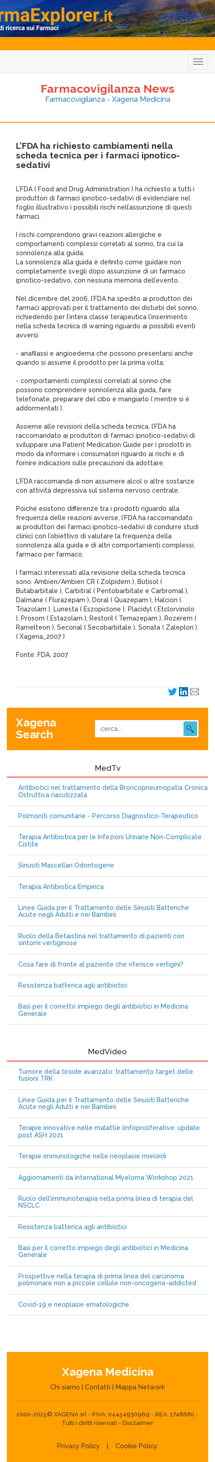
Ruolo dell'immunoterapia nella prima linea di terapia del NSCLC (105, 1202)
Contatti (97, 1387)
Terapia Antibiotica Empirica (61, 887)
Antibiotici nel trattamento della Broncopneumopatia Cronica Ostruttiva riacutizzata (113, 791)
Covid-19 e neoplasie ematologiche (73, 1304)
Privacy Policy (78, 1446)
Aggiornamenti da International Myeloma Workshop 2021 (106, 1177)
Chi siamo (65, 1387)
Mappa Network (140, 1387)
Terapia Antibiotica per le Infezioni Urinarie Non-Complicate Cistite (110, 840)
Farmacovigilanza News (107, 88)
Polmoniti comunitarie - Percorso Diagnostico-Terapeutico (108, 816)
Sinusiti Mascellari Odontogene (66, 865)
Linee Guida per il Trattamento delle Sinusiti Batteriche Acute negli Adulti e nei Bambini (103, 911)
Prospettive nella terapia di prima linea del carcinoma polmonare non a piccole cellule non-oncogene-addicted (107, 1280)
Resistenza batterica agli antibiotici (72, 985)
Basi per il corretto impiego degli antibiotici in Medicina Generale (103, 1010)
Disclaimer (137, 1423)
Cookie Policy (136, 1446)
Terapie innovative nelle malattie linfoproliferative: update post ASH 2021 (109, 1131)
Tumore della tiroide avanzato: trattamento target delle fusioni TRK (105, 1075)
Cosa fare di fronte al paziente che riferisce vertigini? (101, 964)
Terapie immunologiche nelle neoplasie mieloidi (92, 1156)
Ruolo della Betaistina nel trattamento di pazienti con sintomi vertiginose (101, 940)
